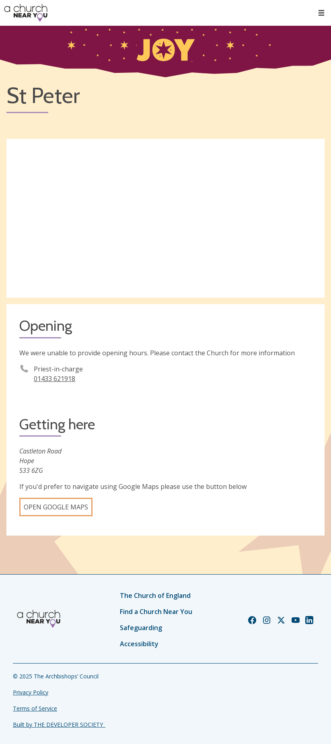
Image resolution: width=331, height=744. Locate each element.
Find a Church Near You (156, 611)
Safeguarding (141, 627)
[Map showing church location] (165, 218)
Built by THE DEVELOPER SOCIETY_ (59, 724)
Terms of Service (35, 708)
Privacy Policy (30, 692)
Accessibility (139, 643)
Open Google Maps (56, 507)
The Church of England (155, 595)
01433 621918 (54, 378)
